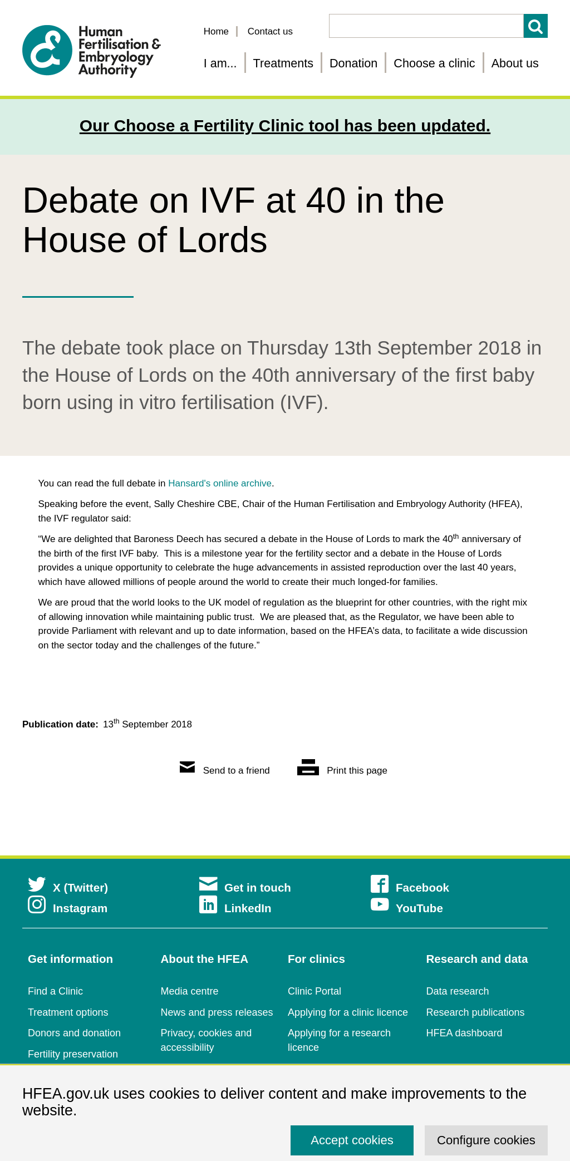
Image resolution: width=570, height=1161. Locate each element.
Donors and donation (74, 1033)
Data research (457, 991)
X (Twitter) (68, 887)
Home (216, 31)
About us (515, 63)
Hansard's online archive (220, 483)
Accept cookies (352, 1140)
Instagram (67, 908)
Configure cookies (486, 1140)
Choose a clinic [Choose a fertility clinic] (434, 63)
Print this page (342, 770)
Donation (353, 63)
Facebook (410, 887)
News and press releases (217, 1012)
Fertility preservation (73, 1054)
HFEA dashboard (464, 1033)
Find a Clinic (55, 991)
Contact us (270, 31)
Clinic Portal (314, 991)
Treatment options (68, 1012)
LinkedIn (235, 908)
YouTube (407, 908)
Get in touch (245, 887)
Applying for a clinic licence (348, 1012)
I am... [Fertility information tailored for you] (220, 63)
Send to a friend (225, 770)
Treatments (283, 63)
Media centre (190, 991)
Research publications (475, 1012)
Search (536, 26)
